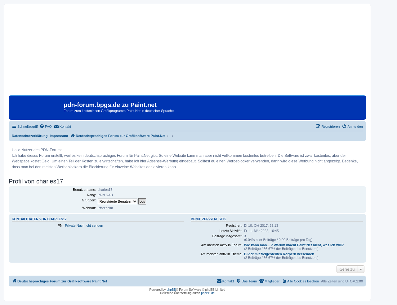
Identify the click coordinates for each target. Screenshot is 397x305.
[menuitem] (45, 126)
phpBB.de (208, 293)
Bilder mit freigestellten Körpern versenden (279, 254)
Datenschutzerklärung (30, 136)
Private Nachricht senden (84, 225)
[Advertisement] (187, 52)
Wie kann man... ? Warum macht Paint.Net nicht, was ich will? (294, 245)
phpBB (171, 289)
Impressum (59, 136)
